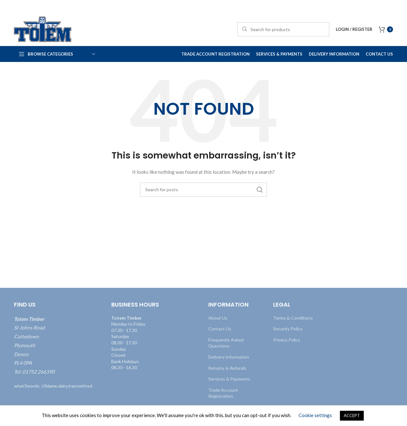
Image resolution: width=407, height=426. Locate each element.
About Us (217, 318)
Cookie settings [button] (315, 415)
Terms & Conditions (293, 318)
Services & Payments (229, 379)
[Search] (283, 29)
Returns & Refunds (227, 368)
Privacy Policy (286, 339)
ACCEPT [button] (352, 415)
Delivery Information (228, 357)
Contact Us (219, 328)
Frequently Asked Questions (226, 343)
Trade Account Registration (223, 393)
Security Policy (287, 328)
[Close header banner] (399, 6)
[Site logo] (42, 28)
